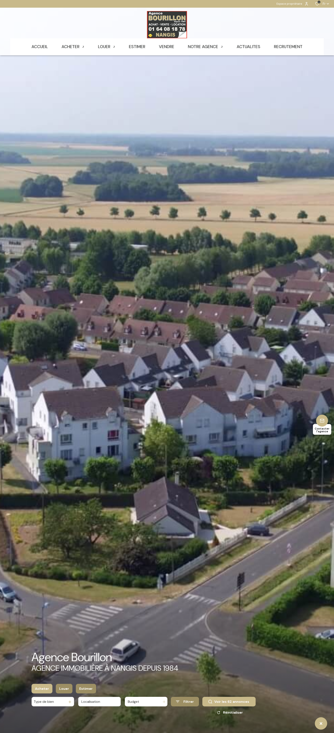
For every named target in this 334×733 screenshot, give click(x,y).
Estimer (86, 688)
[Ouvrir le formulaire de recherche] (185, 701)
